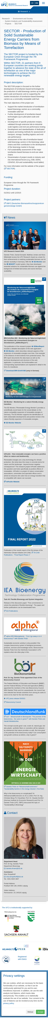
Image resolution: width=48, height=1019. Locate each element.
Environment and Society (23, 19)
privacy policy (8, 1003)
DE (32, 3)
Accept (40, 1012)
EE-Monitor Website (13, 423)
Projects (8, 24)
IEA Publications (12, 611)
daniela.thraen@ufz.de (14, 868)
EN (37, 3)
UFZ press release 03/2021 (15, 698)
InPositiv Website (12, 482)
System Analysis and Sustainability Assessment (23, 21)
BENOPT (12, 264)
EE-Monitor (10, 351)
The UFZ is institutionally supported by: (17, 908)
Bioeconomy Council (13, 702)
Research (24, 11)
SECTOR (18, 24)
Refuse (30, 1012)
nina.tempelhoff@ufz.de (14, 877)
